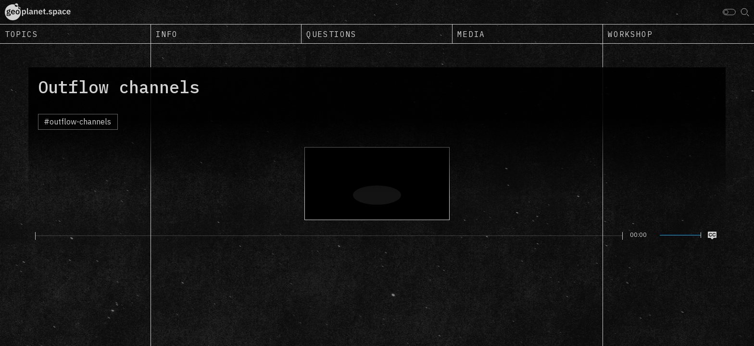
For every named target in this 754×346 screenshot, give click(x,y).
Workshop (630, 34)
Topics (21, 34)
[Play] (29, 235)
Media (471, 34)
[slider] (329, 236)
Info (167, 34)
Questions (331, 34)
